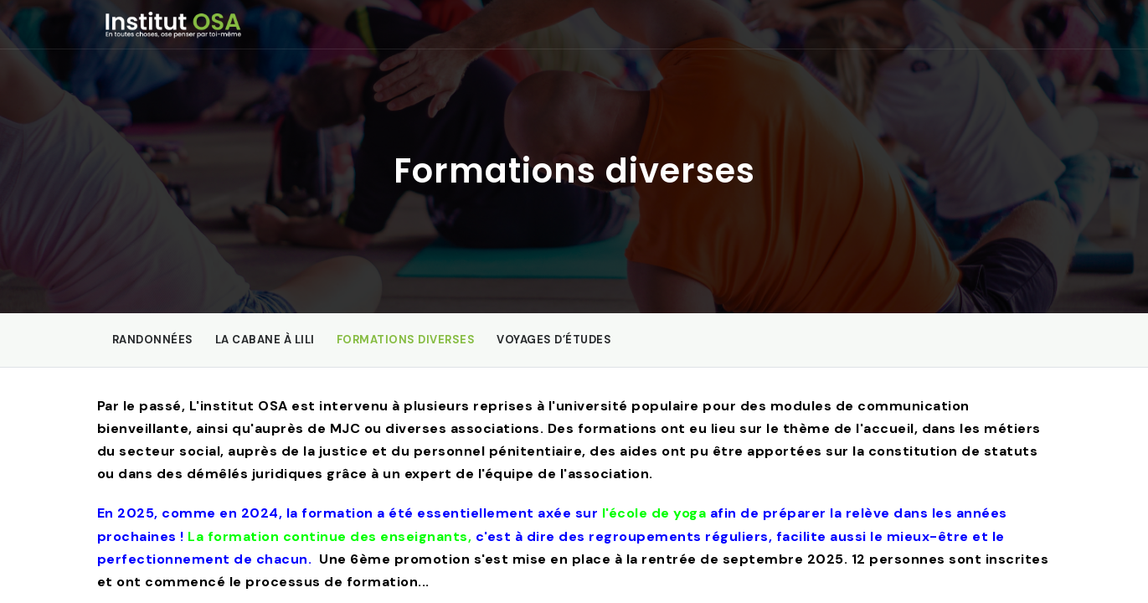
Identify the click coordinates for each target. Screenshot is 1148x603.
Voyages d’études (554, 339)
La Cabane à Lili (265, 339)
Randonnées (152, 339)
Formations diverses (406, 339)
